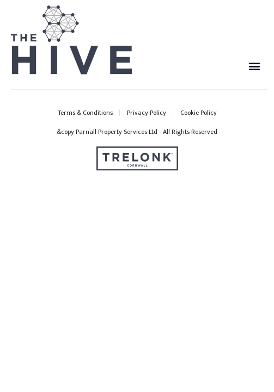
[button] (254, 66)
